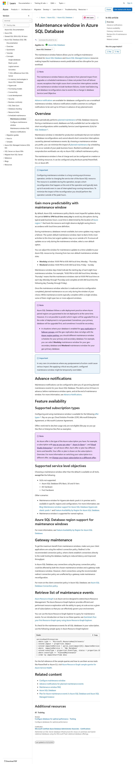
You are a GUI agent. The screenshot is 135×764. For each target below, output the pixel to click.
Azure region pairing (50, 335)
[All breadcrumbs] (37, 17)
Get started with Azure (123, 9)
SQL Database (40, 129)
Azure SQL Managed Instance (78, 58)
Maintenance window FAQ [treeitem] (19, 128)
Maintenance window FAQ (50, 687)
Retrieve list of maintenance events (117, 35)
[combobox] (17, 20)
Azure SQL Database (64, 17)
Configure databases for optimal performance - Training (55, 719)
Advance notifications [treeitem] (18, 132)
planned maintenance (67, 120)
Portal (109, 9)
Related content (112, 39)
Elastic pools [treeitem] (12, 63)
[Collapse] (28, 16)
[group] (67, 647)
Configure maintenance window (52, 680)
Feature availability (113, 28)
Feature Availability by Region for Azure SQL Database (77, 510)
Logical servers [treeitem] (13, 66)
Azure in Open (79, 444)
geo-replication (87, 328)
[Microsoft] (4, 3)
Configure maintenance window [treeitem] (18, 123)
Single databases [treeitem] (14, 60)
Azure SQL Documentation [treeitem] (14, 29)
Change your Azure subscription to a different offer (74, 457)
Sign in (129, 3)
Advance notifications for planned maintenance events (61, 683)
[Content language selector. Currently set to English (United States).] (13, 760)
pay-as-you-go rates (61, 444)
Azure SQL (51, 17)
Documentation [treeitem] (12, 43)
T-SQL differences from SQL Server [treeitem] (18, 74)
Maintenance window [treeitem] (18, 119)
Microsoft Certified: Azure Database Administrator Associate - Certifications (62, 729)
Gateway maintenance (115, 31)
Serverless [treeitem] (12, 70)
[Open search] (124, 3)
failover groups (47, 332)
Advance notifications (44, 100)
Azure (43, 17)
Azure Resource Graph (44, 598)
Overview (110, 22)
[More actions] (98, 17)
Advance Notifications (73, 394)
